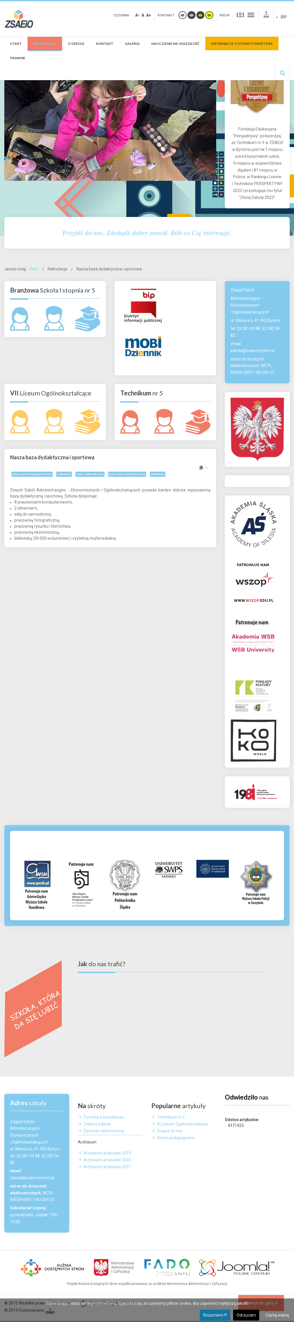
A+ (148, 15)
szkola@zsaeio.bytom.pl (253, 350)
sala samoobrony (90, 474)
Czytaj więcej (277, 1315)
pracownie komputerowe (32, 474)
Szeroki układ (251, 15)
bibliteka (157, 474)
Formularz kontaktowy (104, 1117)
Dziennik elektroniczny (104, 1131)
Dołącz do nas (170, 1131)
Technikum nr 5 (171, 1117)
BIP (284, 17)
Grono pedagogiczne (176, 1137)
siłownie (64, 474)
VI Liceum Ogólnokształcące (182, 1124)
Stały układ (240, 15)
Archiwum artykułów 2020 (107, 1160)
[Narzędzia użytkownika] (203, 467)
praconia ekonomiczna (127, 474)
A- (137, 15)
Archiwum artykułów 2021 (107, 1167)
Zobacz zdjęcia (97, 1124)
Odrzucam (246, 1315)
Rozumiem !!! (215, 1315)
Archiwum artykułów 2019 (107, 1153)
